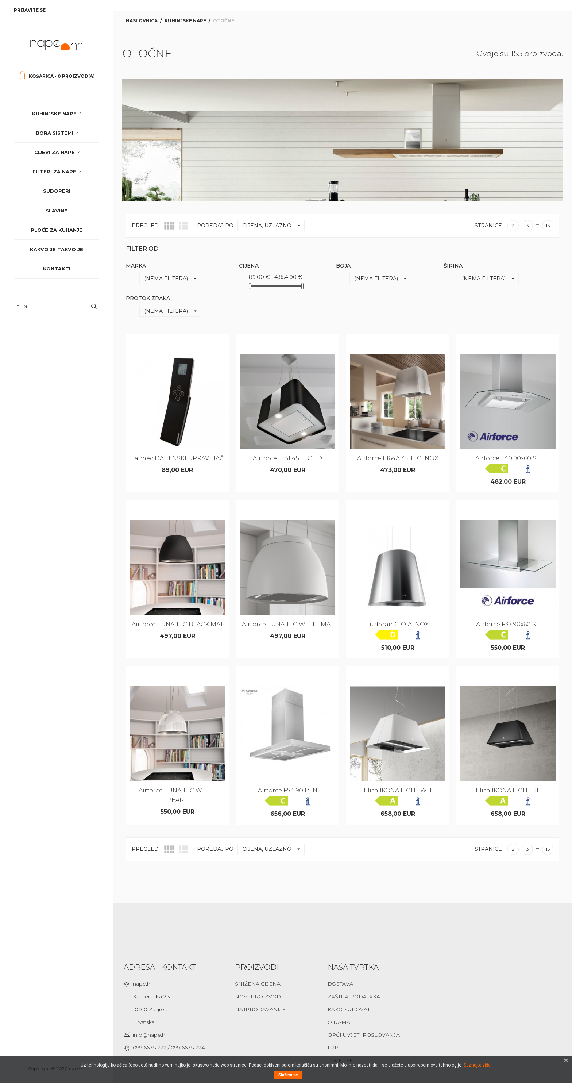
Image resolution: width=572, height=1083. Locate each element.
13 (548, 225)
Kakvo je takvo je (56, 249)
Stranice (488, 225)
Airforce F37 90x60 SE (508, 624)
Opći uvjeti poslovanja (364, 1035)
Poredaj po (215, 225)
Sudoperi (56, 191)
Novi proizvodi (259, 996)
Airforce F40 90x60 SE (507, 458)
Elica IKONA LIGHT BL (508, 790)
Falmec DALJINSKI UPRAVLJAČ (177, 458)
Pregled (145, 225)
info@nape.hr (150, 1035)
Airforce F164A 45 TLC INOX (397, 458)
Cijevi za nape (54, 152)
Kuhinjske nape (54, 113)
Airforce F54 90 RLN (287, 790)
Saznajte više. (478, 1065)
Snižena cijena (258, 983)
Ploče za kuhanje (56, 230)
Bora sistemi (54, 133)
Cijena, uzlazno (273, 225)
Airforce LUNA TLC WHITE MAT (287, 624)
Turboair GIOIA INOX (398, 624)
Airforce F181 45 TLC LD (287, 458)
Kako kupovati (350, 1009)
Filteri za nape (54, 171)
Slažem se (288, 1075)
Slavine (56, 211)
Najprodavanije (260, 1009)
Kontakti (56, 269)
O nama (339, 1022)
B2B (333, 1047)
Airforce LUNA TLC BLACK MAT (177, 624)
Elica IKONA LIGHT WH (398, 790)
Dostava (340, 983)
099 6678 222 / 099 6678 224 (169, 1047)
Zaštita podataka (354, 996)
